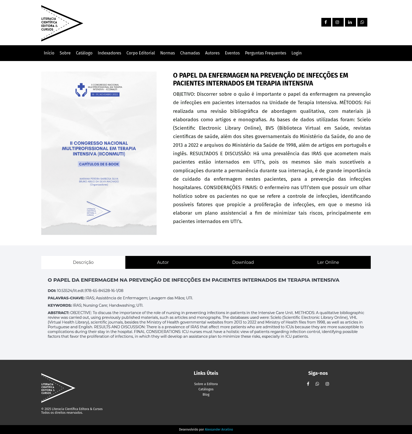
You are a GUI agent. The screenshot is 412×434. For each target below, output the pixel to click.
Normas (167, 53)
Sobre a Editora (206, 384)
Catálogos (205, 389)
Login (296, 53)
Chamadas (190, 53)
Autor (163, 262)
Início (49, 53)
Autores (212, 53)
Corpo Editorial (140, 53)
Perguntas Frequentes (265, 53)
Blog (206, 394)
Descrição (83, 262)
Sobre (65, 53)
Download (243, 262)
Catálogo (84, 53)
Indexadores (109, 53)
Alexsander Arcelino (219, 429)
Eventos (232, 53)
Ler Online (328, 262)
